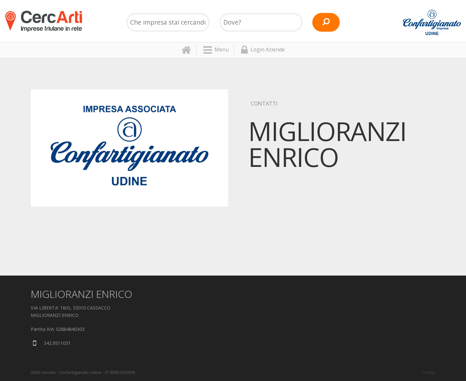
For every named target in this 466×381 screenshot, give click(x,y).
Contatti (264, 103)
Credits (428, 372)
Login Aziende (263, 50)
